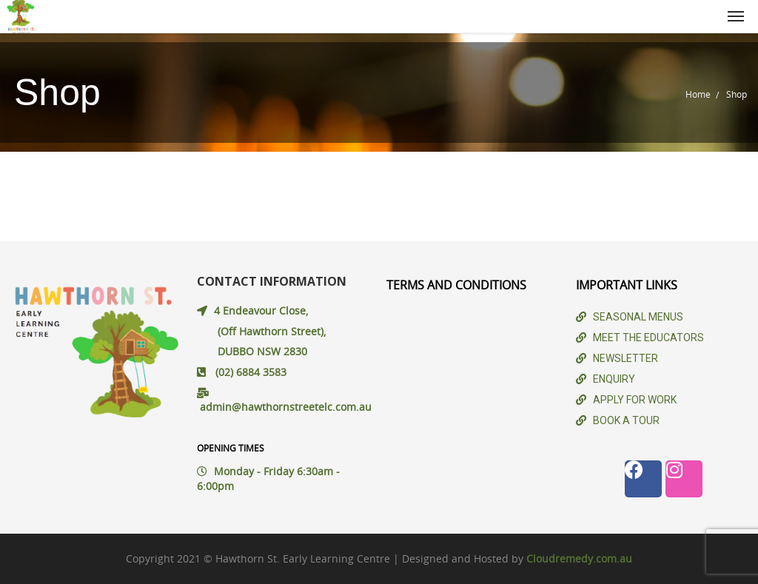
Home (698, 94)
